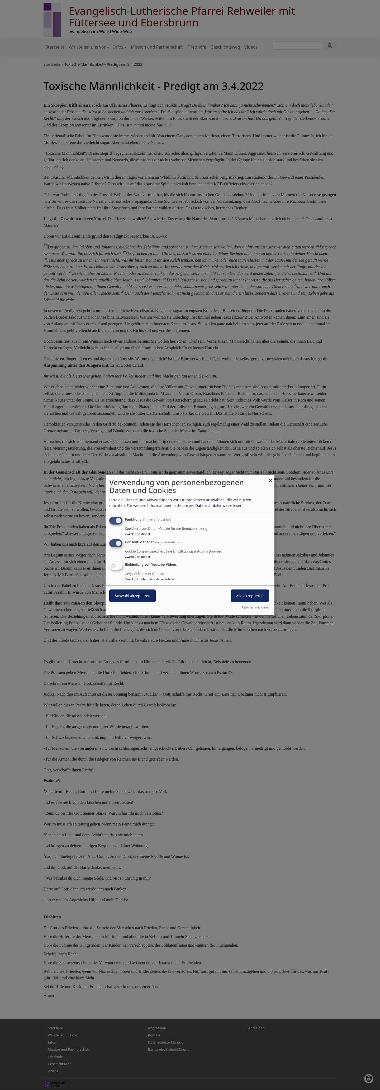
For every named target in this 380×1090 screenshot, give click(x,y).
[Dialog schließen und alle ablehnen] (270, 478)
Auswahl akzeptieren (132, 595)
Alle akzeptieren (250, 595)
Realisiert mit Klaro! (255, 607)
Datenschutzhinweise (213, 505)
